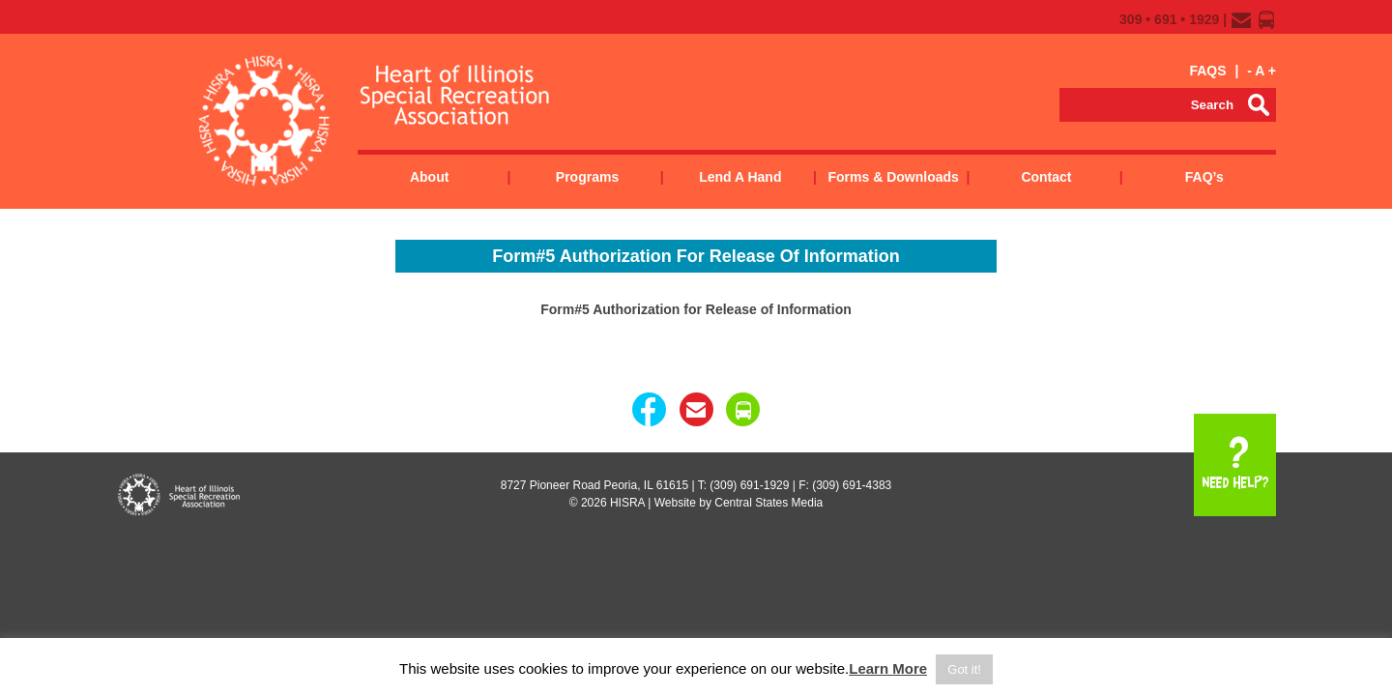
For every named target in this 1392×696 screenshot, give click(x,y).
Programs (587, 177)
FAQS (1207, 70)
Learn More (888, 668)
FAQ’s (1204, 177)
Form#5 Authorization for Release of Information (696, 309)
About (429, 177)
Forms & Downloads (892, 177)
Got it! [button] (964, 669)
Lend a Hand (740, 177)
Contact (1046, 177)
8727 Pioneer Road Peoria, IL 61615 (594, 485)
